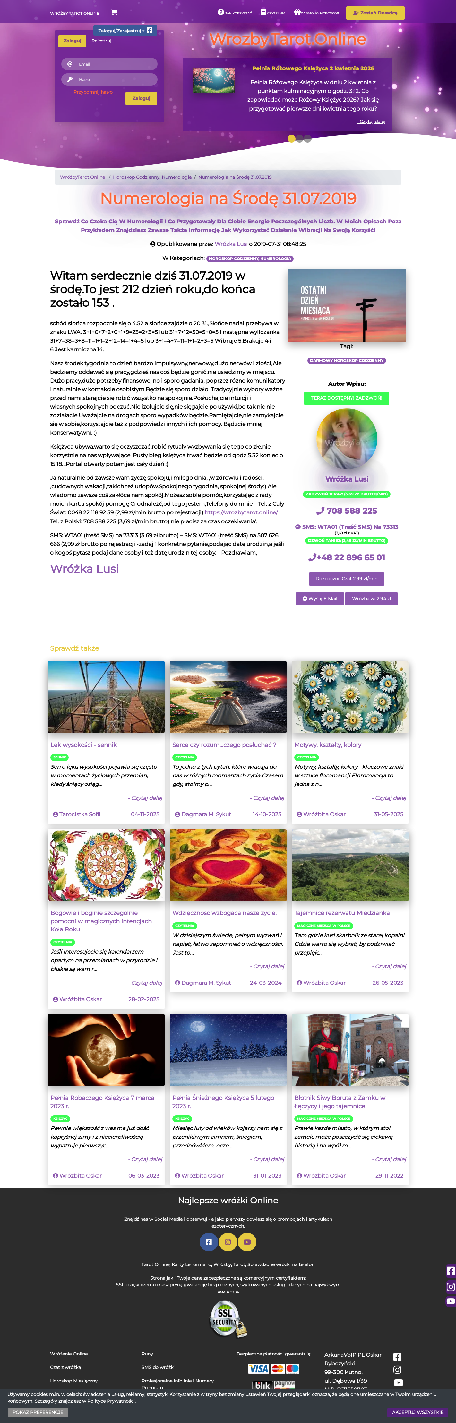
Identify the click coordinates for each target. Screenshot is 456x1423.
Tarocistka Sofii (79, 814)
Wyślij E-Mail (320, 599)
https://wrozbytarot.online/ (241, 512)
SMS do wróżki (158, 1367)
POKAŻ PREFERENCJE (38, 1412)
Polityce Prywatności (111, 1401)
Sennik (59, 757)
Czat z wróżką (65, 1367)
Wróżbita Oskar (324, 814)
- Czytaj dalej (371, 121)
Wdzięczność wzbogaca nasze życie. (224, 913)
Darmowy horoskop (316, 12)
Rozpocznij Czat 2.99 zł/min (346, 579)
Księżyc (60, 1119)
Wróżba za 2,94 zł (371, 599)
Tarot (239, 1264)
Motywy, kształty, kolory (327, 744)
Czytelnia (273, 12)
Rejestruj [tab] (101, 41)
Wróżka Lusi (231, 244)
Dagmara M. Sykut (206, 814)
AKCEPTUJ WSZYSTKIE (417, 1412)
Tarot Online (155, 1264)
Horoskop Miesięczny (74, 1381)
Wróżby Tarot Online (74, 13)
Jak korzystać (235, 12)
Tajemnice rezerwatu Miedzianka (342, 913)
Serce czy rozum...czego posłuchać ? (224, 744)
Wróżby (222, 1264)
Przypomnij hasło (93, 92)
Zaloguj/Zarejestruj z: (125, 30)
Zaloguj (141, 98)
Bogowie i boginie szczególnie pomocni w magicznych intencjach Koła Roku (101, 921)
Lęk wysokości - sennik (83, 744)
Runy (147, 1354)
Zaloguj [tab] (72, 41)
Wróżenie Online (69, 1354)
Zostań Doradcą (375, 13)
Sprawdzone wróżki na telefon (280, 1264)
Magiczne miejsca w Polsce (323, 926)
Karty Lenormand (191, 1264)
